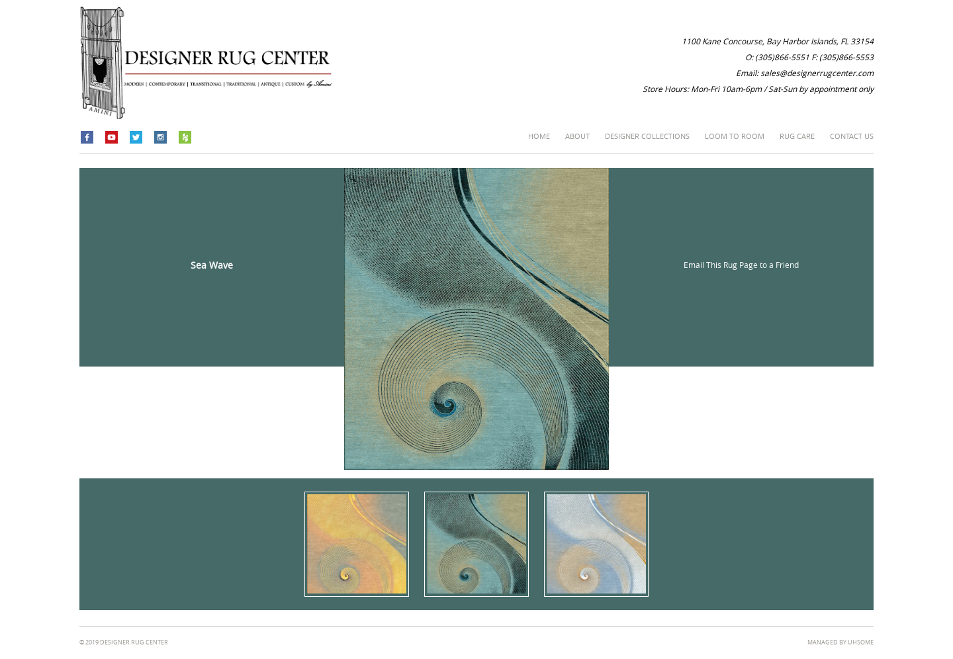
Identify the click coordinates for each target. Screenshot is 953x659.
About (577, 136)
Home (539, 136)
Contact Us (852, 136)
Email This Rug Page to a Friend (741, 264)
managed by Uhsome (840, 642)
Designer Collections (647, 136)
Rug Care (797, 136)
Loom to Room (734, 136)
